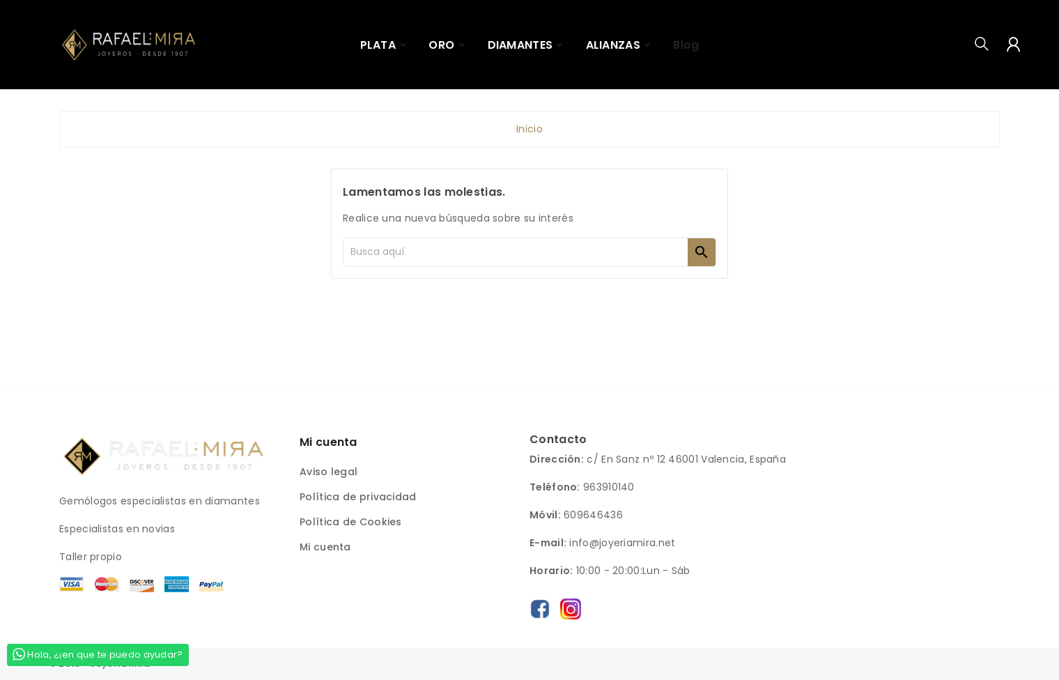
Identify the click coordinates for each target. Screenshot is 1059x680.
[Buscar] (515, 252)
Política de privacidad (358, 497)
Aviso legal (328, 472)
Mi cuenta (325, 547)
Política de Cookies (351, 522)
